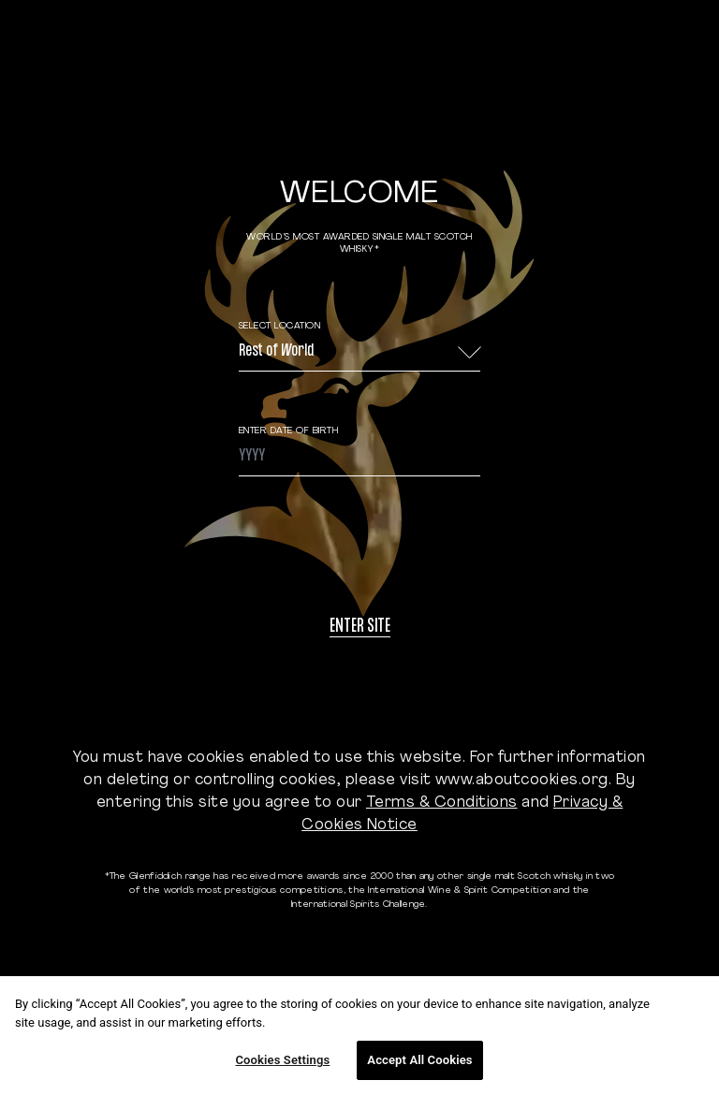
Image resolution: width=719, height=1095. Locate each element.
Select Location (280, 326)
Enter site (360, 627)
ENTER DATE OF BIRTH (289, 431)
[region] (359, 1035)
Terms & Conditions (442, 803)
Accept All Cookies (419, 1060)
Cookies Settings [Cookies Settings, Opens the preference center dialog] (282, 1060)
